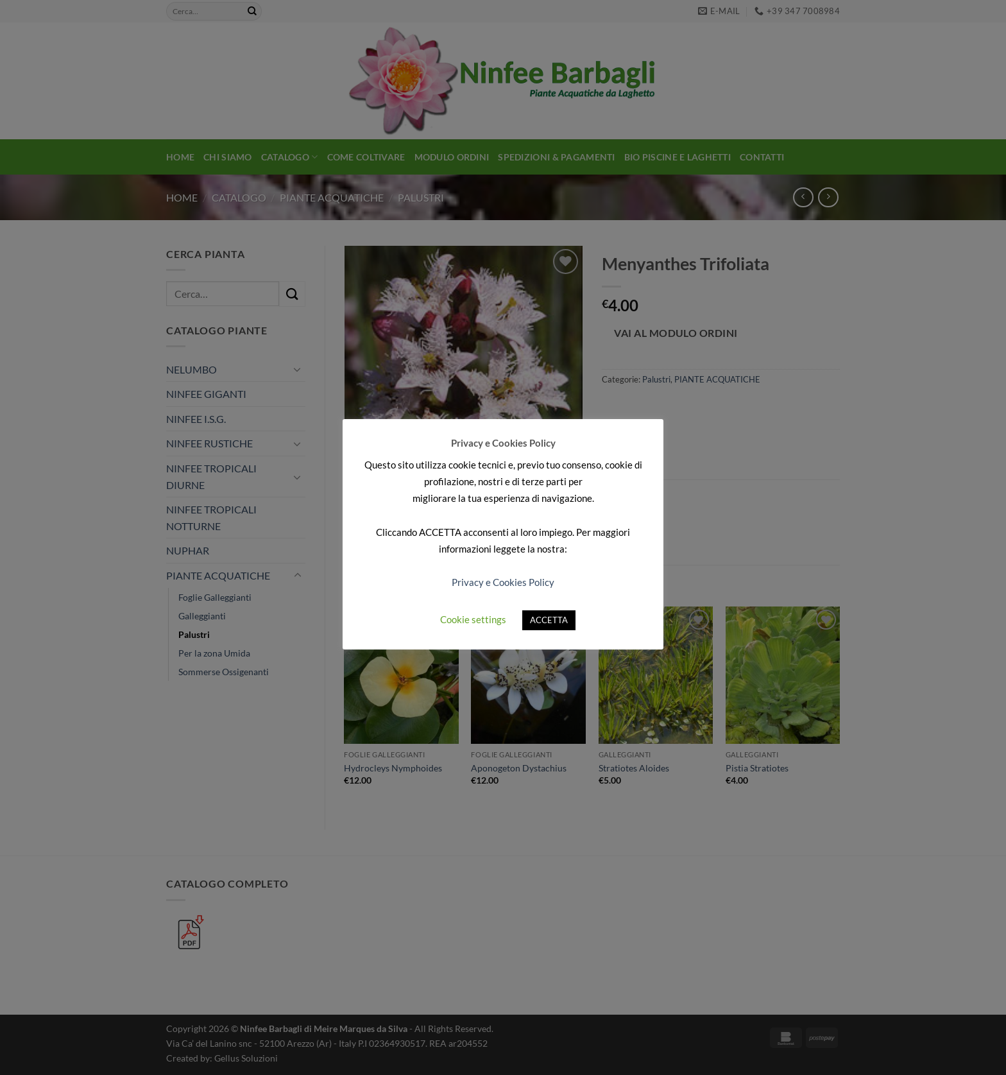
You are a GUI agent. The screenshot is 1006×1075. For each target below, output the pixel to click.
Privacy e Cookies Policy (503, 582)
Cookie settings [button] (473, 619)
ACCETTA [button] (549, 620)
